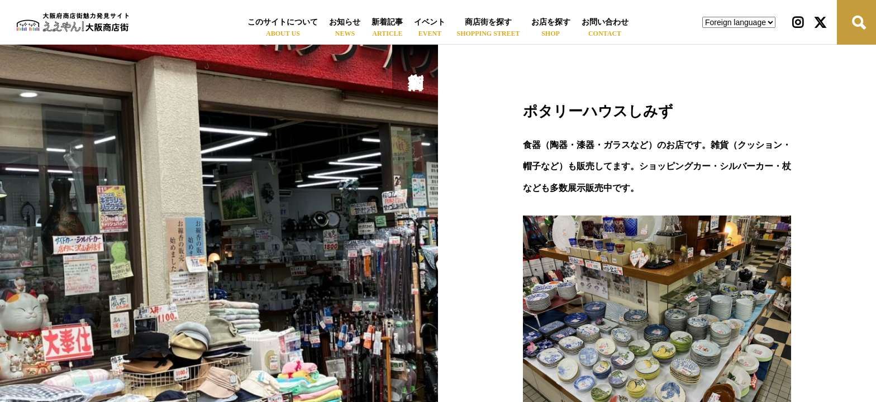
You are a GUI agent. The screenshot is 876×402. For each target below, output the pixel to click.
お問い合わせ (605, 22)
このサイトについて (282, 22)
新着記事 (387, 22)
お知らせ (344, 22)
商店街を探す (488, 22)
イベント (429, 22)
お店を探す (550, 22)
